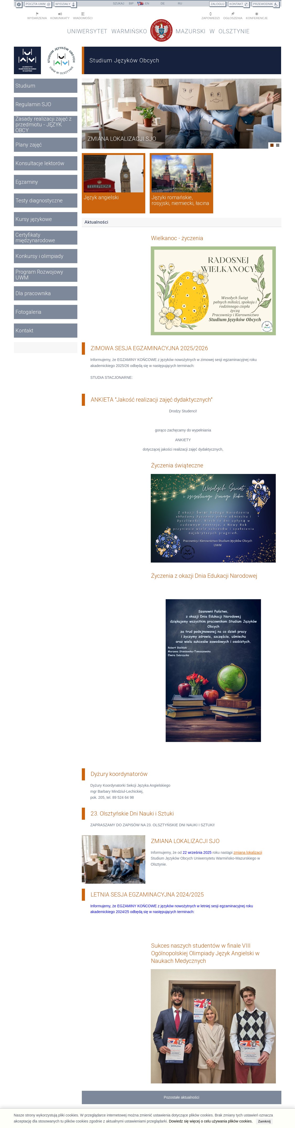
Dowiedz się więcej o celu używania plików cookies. (211, 1121)
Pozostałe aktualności (181, 1092)
